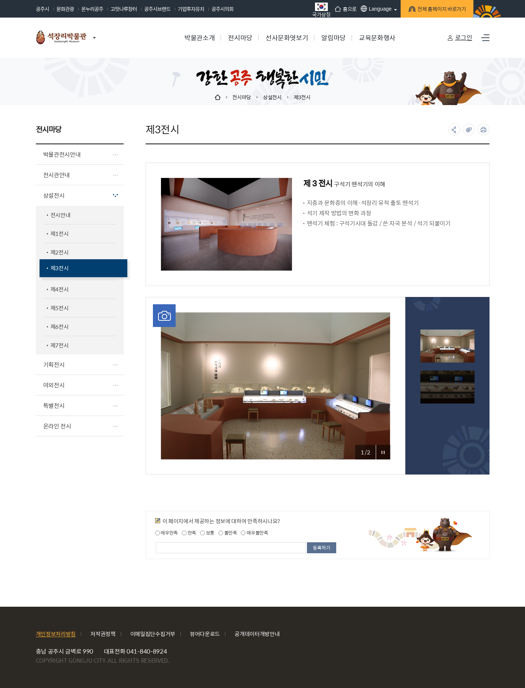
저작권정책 (103, 633)
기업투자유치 (191, 9)
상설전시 (272, 97)
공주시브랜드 (157, 9)
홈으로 (343, 9)
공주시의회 (222, 9)
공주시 (42, 9)
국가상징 (319, 10)
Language (373, 8)
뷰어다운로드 (205, 633)
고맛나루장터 (123, 9)
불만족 (227, 532)
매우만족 (166, 532)
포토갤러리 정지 (383, 452)
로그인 (463, 37)
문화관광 (65, 9)
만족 (189, 532)
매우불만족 (254, 532)
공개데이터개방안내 (257, 633)
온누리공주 (92, 9)
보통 (207, 532)
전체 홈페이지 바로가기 (438, 10)
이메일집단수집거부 (152, 633)
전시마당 (241, 97)
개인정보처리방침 (56, 633)
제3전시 (302, 97)
